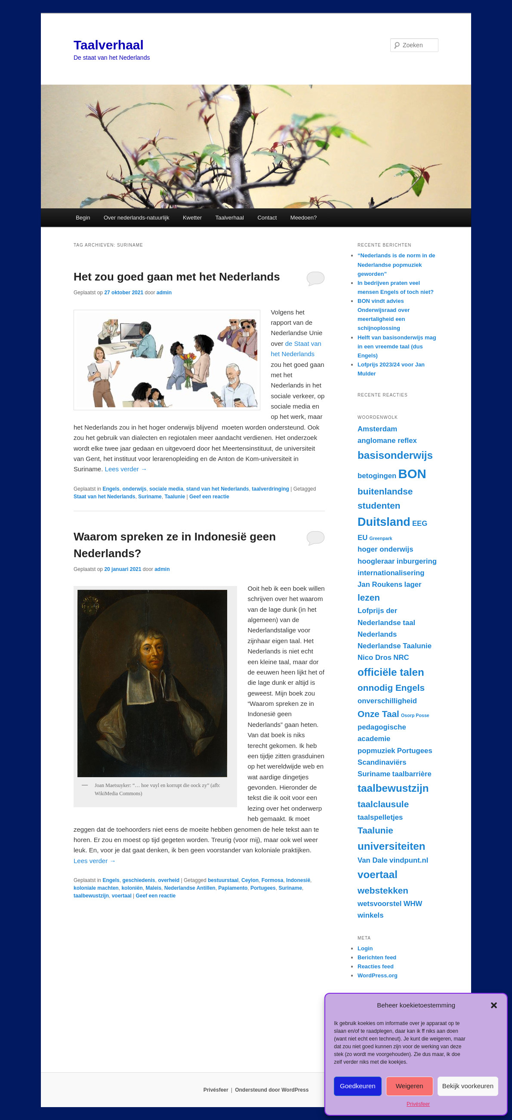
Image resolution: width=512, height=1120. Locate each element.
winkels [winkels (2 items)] (371, 915)
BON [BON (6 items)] (412, 474)
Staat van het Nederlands (104, 497)
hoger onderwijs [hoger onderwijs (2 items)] (385, 549)
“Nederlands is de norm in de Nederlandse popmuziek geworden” (396, 264)
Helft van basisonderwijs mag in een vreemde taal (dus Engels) (397, 346)
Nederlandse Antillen (190, 888)
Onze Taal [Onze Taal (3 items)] (378, 714)
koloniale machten (96, 888)
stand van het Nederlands (217, 489)
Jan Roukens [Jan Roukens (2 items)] (380, 584)
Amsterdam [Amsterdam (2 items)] (377, 429)
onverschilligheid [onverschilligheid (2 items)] (387, 701)
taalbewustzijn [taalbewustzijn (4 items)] (393, 788)
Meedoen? (303, 217)
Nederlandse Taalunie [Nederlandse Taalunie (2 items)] (395, 646)
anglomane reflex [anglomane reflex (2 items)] (387, 440)
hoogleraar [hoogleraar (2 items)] (376, 561)
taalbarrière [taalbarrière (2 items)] (412, 774)
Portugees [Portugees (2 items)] (414, 751)
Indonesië (298, 880)
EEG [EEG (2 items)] (419, 523)
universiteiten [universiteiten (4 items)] (392, 846)
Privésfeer (418, 1104)
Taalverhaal (109, 45)
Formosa (273, 880)
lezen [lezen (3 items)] (369, 597)
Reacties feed (376, 966)
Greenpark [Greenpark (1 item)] (380, 538)
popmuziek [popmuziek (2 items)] (376, 751)
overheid (168, 880)
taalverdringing (270, 489)
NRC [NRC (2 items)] (401, 657)
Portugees (263, 888)
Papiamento (232, 888)
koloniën (131, 888)
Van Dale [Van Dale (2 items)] (373, 860)
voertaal (122, 896)
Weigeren (409, 1085)
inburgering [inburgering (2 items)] (417, 561)
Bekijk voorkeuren (467, 1085)
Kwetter (192, 217)
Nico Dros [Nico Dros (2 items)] (375, 657)
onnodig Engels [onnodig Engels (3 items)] (391, 688)
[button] (494, 1005)
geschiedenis (138, 880)
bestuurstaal (223, 880)
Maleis (153, 888)
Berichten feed (377, 957)
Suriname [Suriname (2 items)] (374, 774)
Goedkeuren (358, 1085)
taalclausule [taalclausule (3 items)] (383, 804)
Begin (83, 217)
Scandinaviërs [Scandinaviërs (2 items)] (382, 762)
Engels (110, 489)
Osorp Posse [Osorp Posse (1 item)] (415, 715)
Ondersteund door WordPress (271, 1090)
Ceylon (250, 880)
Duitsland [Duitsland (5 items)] (384, 522)
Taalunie (174, 497)
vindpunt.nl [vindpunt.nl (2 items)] (408, 860)
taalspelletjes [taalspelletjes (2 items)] (380, 817)
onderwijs (134, 489)
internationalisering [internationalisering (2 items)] (391, 573)
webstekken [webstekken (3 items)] (383, 890)
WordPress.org (378, 975)
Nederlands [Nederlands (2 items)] (377, 634)
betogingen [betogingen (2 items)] (377, 476)
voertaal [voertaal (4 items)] (378, 874)
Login (365, 948)
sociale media (166, 489)
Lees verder (126, 469)
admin (164, 293)
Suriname (150, 497)
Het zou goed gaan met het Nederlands (177, 276)
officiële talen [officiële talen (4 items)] (391, 672)
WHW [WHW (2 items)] (413, 904)
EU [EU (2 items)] (362, 538)
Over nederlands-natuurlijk (136, 217)
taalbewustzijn (91, 896)
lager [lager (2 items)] (413, 584)
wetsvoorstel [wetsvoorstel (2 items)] (380, 904)
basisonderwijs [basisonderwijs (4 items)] (395, 455)
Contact (267, 217)
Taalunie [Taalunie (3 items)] (375, 830)
